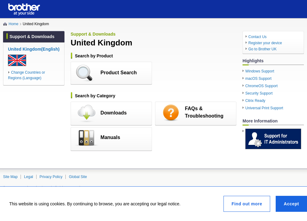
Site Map (10, 177)
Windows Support (259, 71)
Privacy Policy (51, 177)
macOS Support (258, 78)
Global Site (78, 177)
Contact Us (257, 37)
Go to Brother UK (262, 49)
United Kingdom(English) (34, 49)
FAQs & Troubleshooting (204, 112)
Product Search (118, 72)
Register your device (265, 43)
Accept (291, 203)
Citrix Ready (255, 101)
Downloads (113, 112)
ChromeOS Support (261, 86)
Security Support (259, 93)
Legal (28, 177)
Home (13, 24)
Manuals (110, 137)
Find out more (246, 203)
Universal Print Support (264, 108)
